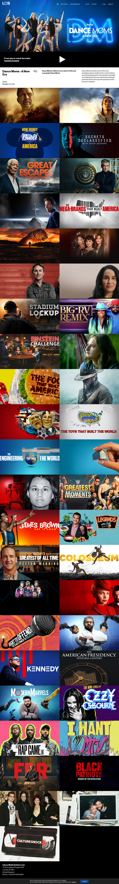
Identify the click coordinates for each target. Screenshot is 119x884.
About (87, 4)
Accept (84, 881)
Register (110, 4)
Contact (94, 4)
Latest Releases (75, 4)
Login (104, 4)
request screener (11, 60)
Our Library (64, 4)
